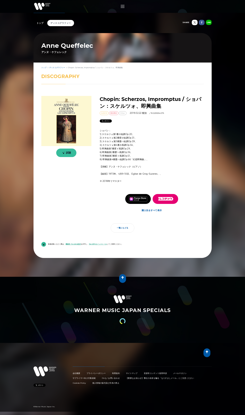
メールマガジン (180, 373)
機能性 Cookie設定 (73, 244)
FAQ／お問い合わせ (111, 378)
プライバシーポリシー (96, 373)
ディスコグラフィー (60, 23)
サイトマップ (132, 373)
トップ (40, 23)
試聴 (66, 152)
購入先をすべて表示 (152, 210)
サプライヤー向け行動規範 (84, 378)
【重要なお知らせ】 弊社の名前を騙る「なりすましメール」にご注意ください (160, 378)
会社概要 (76, 373)
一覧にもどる (122, 228)
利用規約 (116, 373)
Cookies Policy (79, 383)
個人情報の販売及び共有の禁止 (105, 383)
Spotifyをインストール (98, 244)
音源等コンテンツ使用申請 (155, 373)
